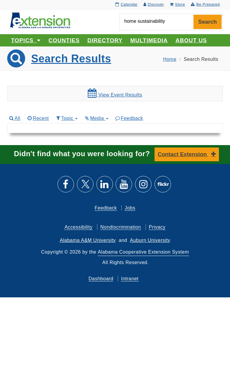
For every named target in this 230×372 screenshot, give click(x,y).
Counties (64, 40)
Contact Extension (183, 154)
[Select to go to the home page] (40, 19)
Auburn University (150, 240)
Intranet (129, 278)
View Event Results (115, 93)
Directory (104, 40)
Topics (26, 40)
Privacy (157, 227)
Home (169, 59)
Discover (153, 4)
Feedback (129, 118)
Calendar (126, 4)
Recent (38, 118)
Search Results (71, 58)
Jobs (130, 207)
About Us (191, 40)
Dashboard (101, 278)
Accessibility (78, 227)
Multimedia (149, 40)
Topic (66, 118)
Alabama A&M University (88, 240)
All (14, 118)
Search (207, 22)
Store (177, 4)
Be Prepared (205, 4)
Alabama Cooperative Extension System (143, 251)
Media (96, 118)
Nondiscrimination (120, 227)
